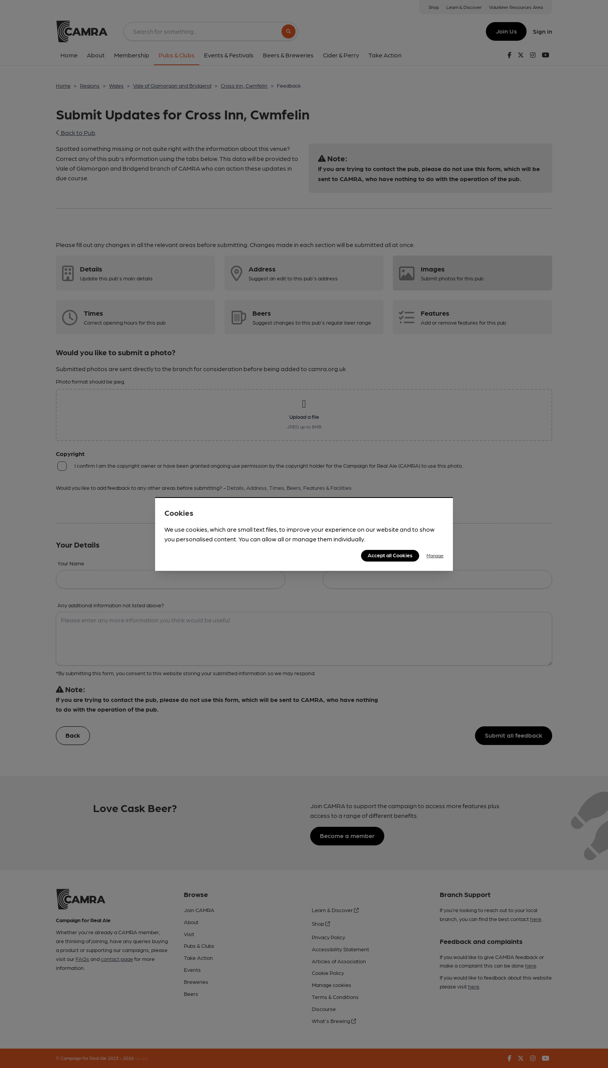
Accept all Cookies (390, 555)
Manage (435, 555)
